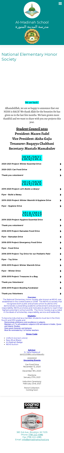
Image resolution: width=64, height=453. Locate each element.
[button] (32, 165)
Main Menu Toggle (60, 3)
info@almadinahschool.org (35, 439)
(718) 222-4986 (35, 434)
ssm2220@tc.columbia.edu (32, 354)
